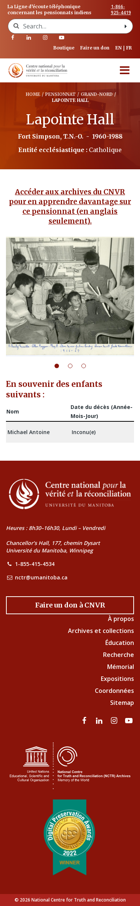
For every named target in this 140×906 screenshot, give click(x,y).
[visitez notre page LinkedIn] (29, 37)
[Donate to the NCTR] (70, 605)
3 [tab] (88, 366)
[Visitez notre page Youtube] (61, 37)
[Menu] (125, 70)
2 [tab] (74, 366)
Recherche (118, 655)
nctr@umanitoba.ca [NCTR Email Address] (41, 577)
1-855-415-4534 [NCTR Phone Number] (35, 563)
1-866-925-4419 (121, 10)
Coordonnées (114, 691)
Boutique (63, 48)
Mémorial (120, 667)
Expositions (117, 679)
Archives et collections (101, 631)
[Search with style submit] (126, 26)
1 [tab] (61, 366)
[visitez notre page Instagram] (45, 37)
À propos (121, 619)
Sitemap (122, 703)
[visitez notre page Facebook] (12, 37)
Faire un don (94, 48)
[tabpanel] (70, 297)
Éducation (119, 643)
